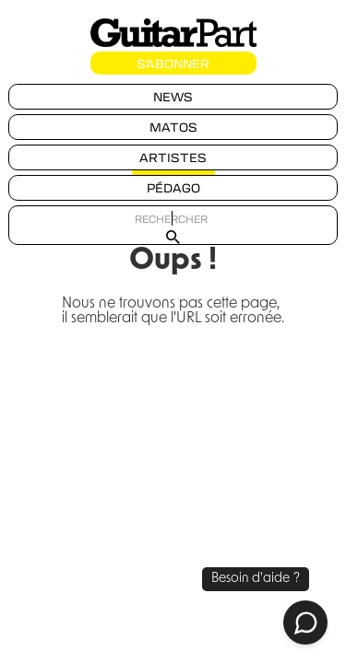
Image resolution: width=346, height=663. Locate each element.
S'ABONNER (173, 63)
